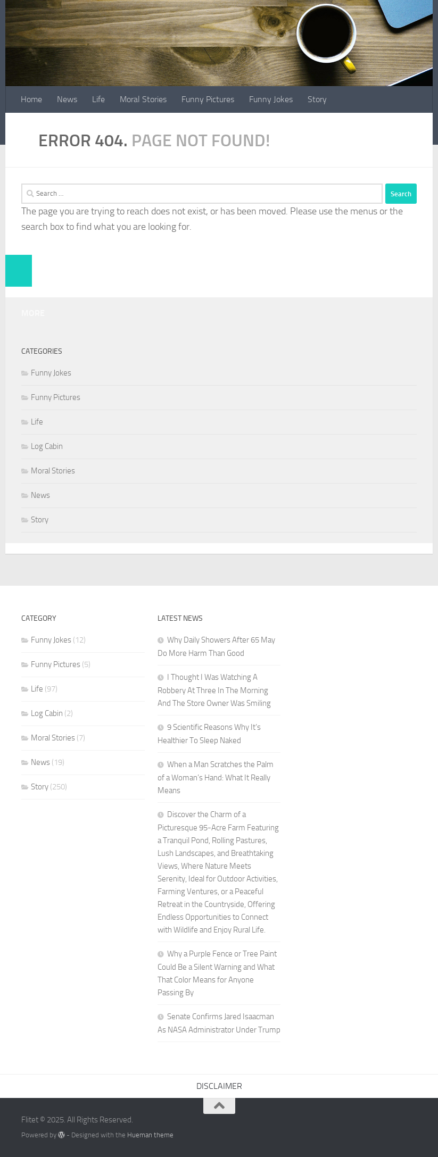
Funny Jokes (271, 99)
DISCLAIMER (219, 1086)
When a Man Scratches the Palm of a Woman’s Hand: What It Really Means (216, 777)
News (67, 99)
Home (31, 99)
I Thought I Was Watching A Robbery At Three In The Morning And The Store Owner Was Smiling (214, 690)
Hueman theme (150, 1135)
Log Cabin (47, 446)
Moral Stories (143, 99)
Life (98, 99)
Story (317, 99)
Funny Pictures (207, 99)
